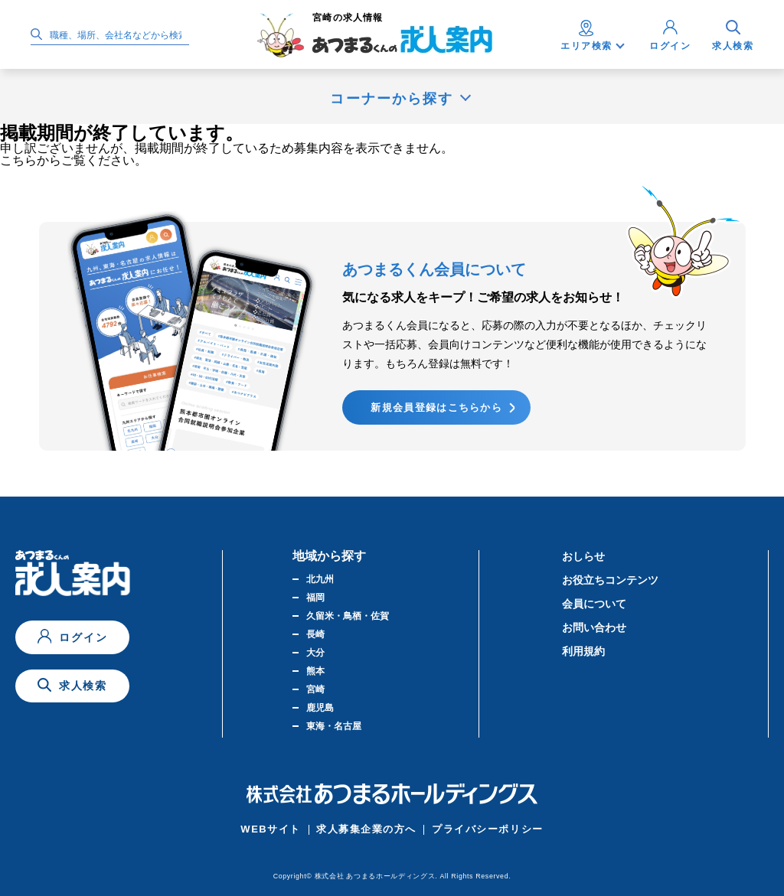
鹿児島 (320, 707)
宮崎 (315, 689)
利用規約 (583, 651)
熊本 (315, 671)
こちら (18, 160)
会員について (594, 603)
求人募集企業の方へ (366, 829)
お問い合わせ (594, 627)
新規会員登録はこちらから (436, 407)
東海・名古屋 (333, 726)
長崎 (315, 634)
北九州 (320, 579)
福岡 (315, 597)
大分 (315, 652)
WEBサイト (270, 829)
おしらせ (583, 556)
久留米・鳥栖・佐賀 (347, 616)
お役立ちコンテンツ (610, 580)
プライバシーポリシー (488, 829)
